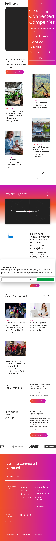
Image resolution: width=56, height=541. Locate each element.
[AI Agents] (37, 3)
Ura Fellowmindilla (42, 491)
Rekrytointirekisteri (37, 534)
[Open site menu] (47, 3)
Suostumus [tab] (9, 262)
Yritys (38, 503)
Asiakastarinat (39, 52)
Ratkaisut (36, 41)
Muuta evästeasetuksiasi (12, 534)
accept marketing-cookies (24, 211)
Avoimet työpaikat (40, 498)
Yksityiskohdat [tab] (28, 262)
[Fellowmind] (14, 3)
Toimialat (36, 58)
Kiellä (10, 279)
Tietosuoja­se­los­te (25, 534)
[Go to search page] (42, 3)
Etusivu (23, 487)
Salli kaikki (45, 279)
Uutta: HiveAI (39, 36)
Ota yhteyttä (9, 521)
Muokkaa (28, 279)
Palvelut (35, 47)
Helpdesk (40, 507)
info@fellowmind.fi (11, 488)
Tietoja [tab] (46, 262)
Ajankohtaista (42, 487)
